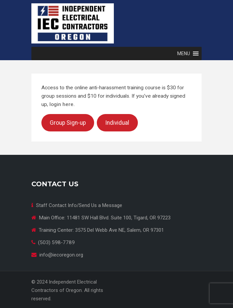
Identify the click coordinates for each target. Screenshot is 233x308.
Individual (117, 122)
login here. (62, 104)
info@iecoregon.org (61, 255)
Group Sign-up (68, 122)
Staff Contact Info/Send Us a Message (79, 205)
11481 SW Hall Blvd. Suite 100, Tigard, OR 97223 (119, 218)
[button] (183, 53)
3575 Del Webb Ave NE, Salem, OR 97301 (119, 230)
